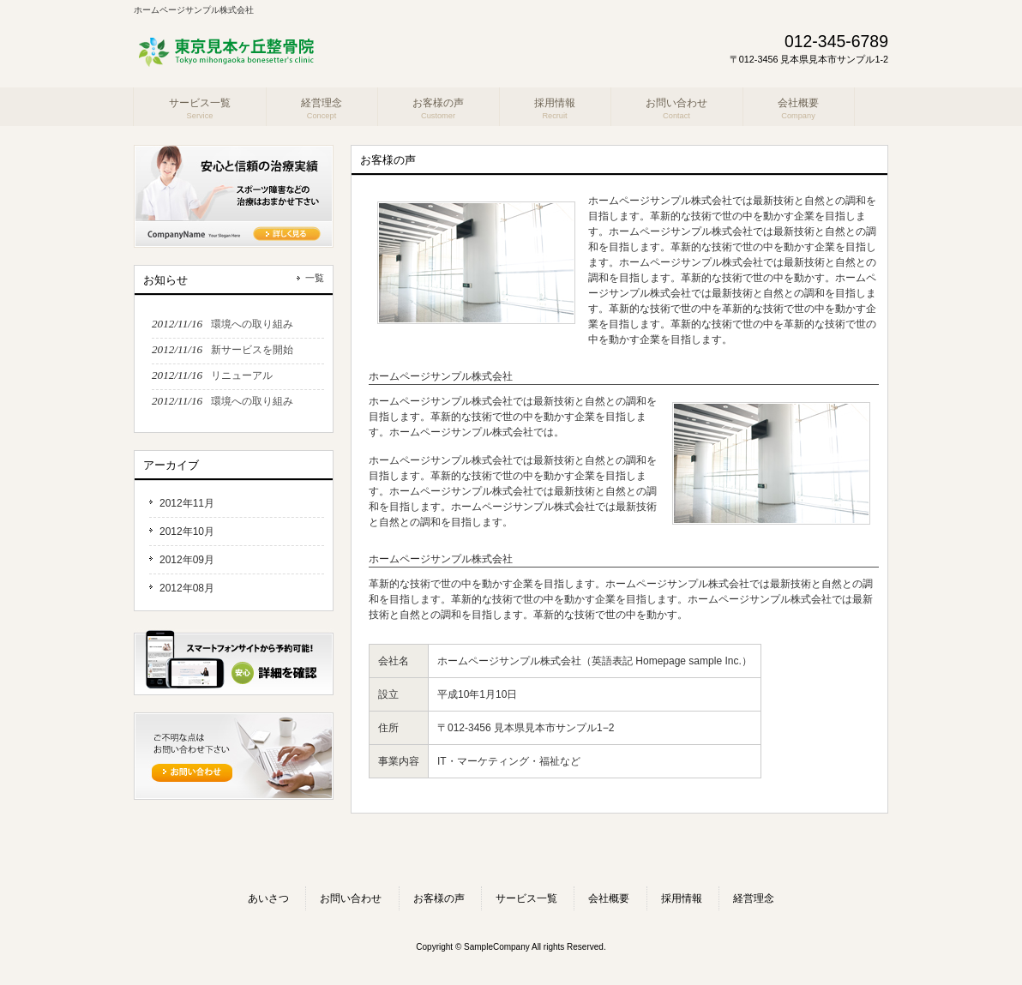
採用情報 (681, 898)
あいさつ (268, 898)
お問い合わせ (351, 898)
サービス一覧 (526, 898)
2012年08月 (186, 588)
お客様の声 (439, 898)
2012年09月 (186, 560)
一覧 (314, 278)
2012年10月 (186, 532)
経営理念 (753, 898)
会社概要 (608, 898)
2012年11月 (186, 503)
